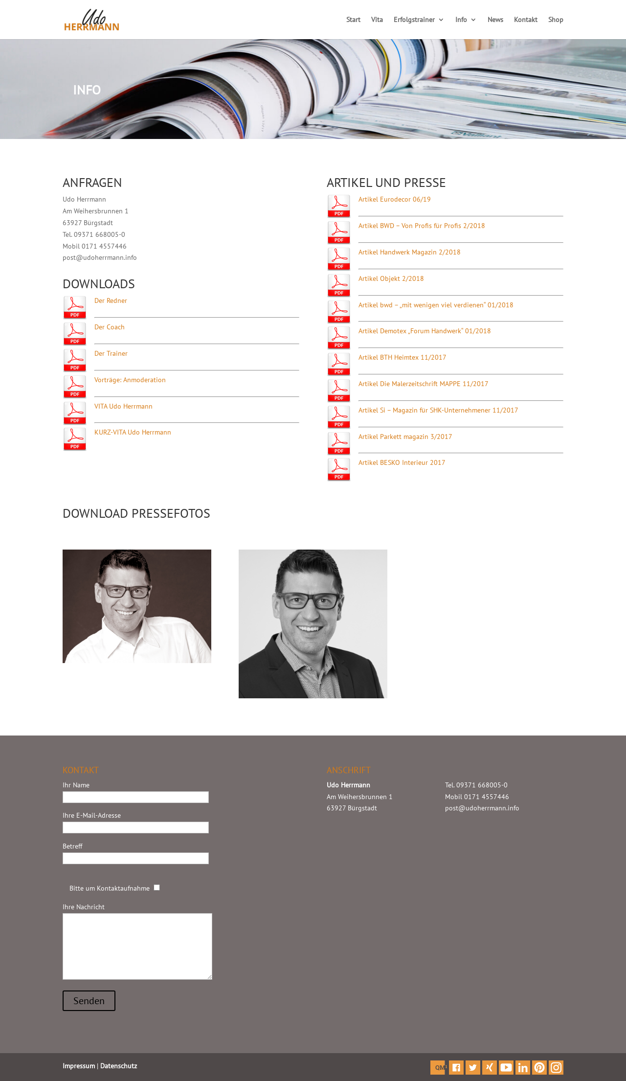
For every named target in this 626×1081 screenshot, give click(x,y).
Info (461, 20)
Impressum (79, 1065)
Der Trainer (111, 353)
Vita (377, 20)
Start (353, 20)
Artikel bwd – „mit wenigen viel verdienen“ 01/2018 (436, 304)
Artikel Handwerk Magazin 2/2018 (409, 252)
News (495, 20)
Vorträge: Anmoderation (130, 379)
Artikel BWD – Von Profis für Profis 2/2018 (421, 225)
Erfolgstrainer (414, 20)
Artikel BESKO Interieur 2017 (402, 462)
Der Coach (109, 326)
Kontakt (525, 20)
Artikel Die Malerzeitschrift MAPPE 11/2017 (423, 383)
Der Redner (110, 300)
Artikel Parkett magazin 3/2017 (405, 436)
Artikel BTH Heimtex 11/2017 (402, 357)
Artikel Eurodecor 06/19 (394, 199)
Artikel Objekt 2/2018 (391, 278)
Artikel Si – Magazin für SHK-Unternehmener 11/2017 (438, 410)
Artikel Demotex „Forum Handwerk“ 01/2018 (424, 330)
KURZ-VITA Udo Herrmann (132, 432)
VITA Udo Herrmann (123, 406)
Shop (555, 20)
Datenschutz (118, 1065)
